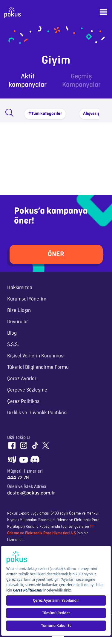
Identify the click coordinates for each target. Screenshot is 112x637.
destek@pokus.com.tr (31, 493)
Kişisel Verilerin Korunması (36, 356)
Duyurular (17, 321)
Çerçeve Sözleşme (27, 390)
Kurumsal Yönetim (26, 299)
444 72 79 (18, 477)
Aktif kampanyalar (28, 80)
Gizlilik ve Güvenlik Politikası (37, 412)
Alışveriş (91, 113)
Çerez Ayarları (22, 378)
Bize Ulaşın (19, 310)
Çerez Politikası (24, 401)
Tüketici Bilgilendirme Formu (38, 367)
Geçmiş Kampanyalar (81, 80)
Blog (12, 333)
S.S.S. (13, 344)
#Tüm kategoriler (45, 113)
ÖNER (56, 254)
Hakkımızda (19, 287)
